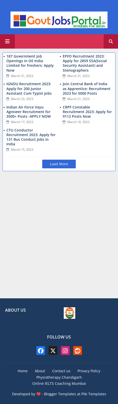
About (40, 370)
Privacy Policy (89, 370)
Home (23, 370)
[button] (111, 41)
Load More (59, 163)
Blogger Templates (60, 393)
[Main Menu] (7, 41)
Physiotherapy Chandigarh (59, 377)
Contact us (61, 370)
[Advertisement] (59, 235)
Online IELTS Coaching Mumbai (59, 383)
